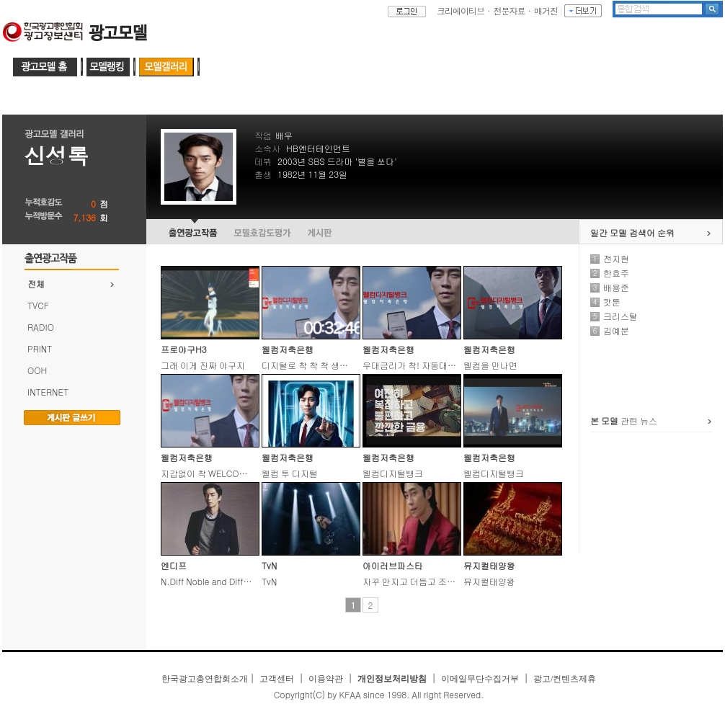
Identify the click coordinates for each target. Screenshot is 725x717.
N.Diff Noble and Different (212, 581)
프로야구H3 (184, 349)
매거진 (546, 10)
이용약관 (325, 679)
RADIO (40, 327)
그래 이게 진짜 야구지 (203, 365)
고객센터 (276, 679)
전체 (36, 283)
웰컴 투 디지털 (290, 473)
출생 (263, 174)
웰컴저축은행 (287, 349)
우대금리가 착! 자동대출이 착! (420, 365)
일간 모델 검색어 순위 (632, 232)
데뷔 (263, 161)
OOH (37, 370)
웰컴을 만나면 (490, 365)
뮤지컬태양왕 (489, 565)
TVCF (38, 305)
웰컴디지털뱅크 (392, 473)
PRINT (39, 348)
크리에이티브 (460, 10)
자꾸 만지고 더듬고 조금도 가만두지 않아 (441, 581)
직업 (263, 135)
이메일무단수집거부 (480, 679)
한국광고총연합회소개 (204, 679)
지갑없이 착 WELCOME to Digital (225, 473)
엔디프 (174, 565)
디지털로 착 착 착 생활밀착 (313, 365)
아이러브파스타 (392, 565)
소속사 (267, 148)
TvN (269, 565)
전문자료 (509, 10)
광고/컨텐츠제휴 (564, 679)
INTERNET (47, 392)
